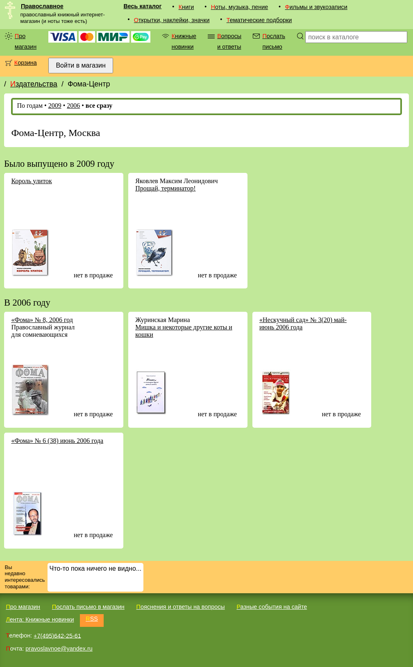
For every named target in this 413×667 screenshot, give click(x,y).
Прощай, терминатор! (165, 188)
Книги (186, 7)
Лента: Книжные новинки (40, 619)
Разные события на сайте (271, 606)
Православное (42, 6)
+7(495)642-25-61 (57, 635)
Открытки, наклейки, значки (172, 20)
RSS (92, 618)
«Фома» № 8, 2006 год (42, 319)
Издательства (33, 84)
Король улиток (31, 180)
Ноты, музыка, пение (239, 7)
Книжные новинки (184, 41)
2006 (73, 105)
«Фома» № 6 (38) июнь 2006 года (57, 440)
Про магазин (25, 41)
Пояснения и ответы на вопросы (180, 606)
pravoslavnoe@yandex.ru (58, 648)
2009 (54, 105)
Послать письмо (273, 41)
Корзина (25, 62)
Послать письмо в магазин (88, 606)
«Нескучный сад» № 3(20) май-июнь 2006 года (303, 323)
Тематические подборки (259, 20)
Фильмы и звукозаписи (316, 7)
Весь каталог (142, 6)
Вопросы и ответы (229, 41)
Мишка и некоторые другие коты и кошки (183, 331)
